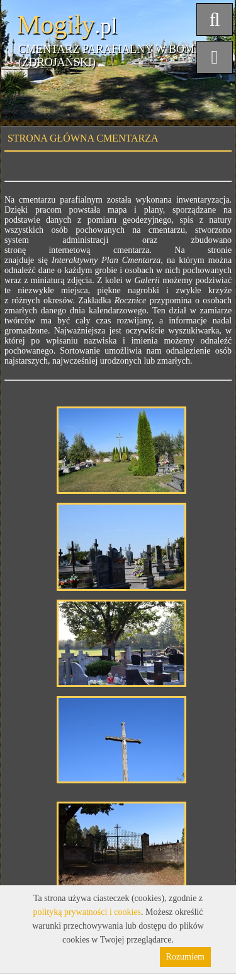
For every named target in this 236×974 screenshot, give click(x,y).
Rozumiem (185, 956)
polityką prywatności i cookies (87, 912)
